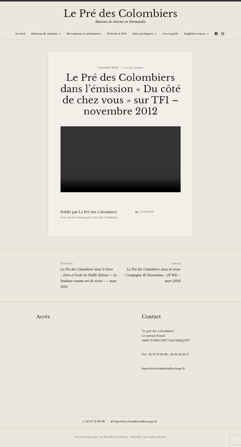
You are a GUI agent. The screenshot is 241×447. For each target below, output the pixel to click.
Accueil (20, 33)
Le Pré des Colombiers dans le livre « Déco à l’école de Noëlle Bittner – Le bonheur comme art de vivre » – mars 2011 (91, 276)
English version (196, 33)
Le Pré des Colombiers (120, 14)
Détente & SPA (117, 33)
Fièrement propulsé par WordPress (95, 438)
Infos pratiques (144, 33)
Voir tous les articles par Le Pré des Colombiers (89, 219)
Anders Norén (157, 438)
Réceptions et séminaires (84, 33)
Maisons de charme (46, 33)
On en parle (170, 33)
